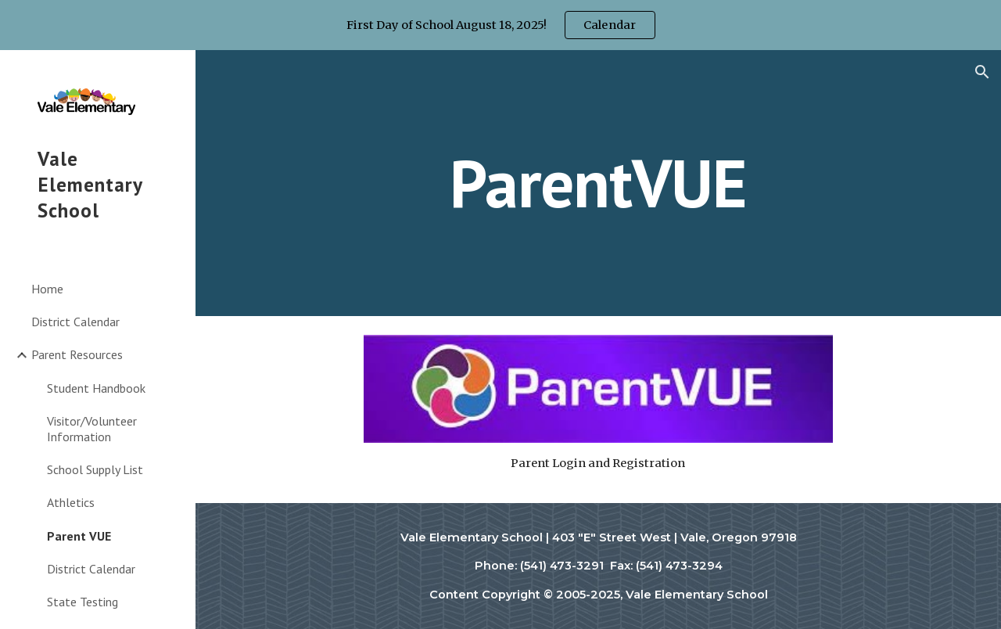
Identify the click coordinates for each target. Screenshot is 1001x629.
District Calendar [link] (75, 321)
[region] (500, 25)
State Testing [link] (82, 601)
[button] (982, 72)
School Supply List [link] (95, 469)
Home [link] (47, 289)
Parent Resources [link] (77, 354)
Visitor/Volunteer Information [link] (92, 428)
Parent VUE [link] (79, 536)
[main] (598, 182)
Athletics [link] (71, 502)
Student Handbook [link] (96, 388)
